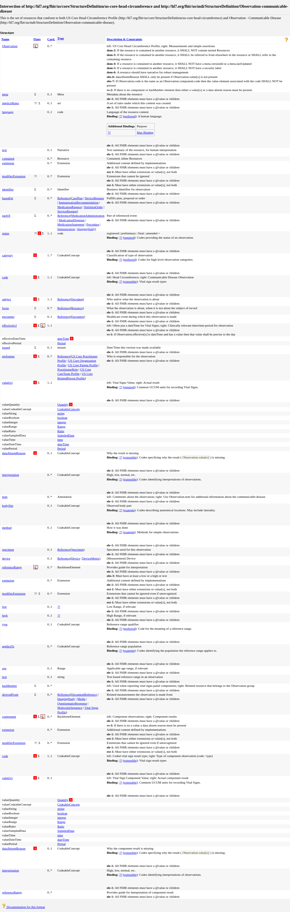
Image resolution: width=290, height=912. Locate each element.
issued (6, 347)
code (5, 277)
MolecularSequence (69, 707)
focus (5, 308)
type (4, 624)
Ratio (60, 431)
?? (120, 116)
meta (5, 94)
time (60, 439)
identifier (7, 189)
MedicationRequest (69, 207)
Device (75, 558)
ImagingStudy (86, 229)
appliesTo (8, 646)
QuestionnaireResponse (72, 703)
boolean (62, 417)
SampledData (65, 435)
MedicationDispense (71, 220)
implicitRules (10, 103)
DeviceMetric (90, 558)
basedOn (7, 198)
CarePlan (76, 198)
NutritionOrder (93, 207)
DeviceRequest (94, 198)
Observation (9, 46)
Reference (63, 198)
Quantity (63, 404)
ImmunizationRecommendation (78, 202)
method (6, 527)
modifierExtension (13, 176)
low (4, 606)
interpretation (10, 474)
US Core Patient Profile (83, 365)
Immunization (66, 229)
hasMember (9, 685)
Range (61, 426)
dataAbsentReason (13, 453)
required (129, 237)
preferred (129, 116)
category (7, 255)
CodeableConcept (68, 409)
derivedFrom (10, 694)
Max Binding (145, 132)
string (61, 413)
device (6, 558)
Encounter (77, 316)
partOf (6, 215)
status (5, 233)
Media (81, 698)
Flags (37, 39)
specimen (8, 549)
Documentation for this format (23, 907)
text (4, 150)
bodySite (7, 505)
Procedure (92, 224)
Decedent (77, 299)
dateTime (63, 338)
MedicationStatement (70, 224)
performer (8, 356)
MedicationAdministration (87, 215)
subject (6, 299)
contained (8, 158)
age (4, 668)
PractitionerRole (67, 369)
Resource (77, 308)
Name (5, 39)
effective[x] (9, 325)
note (4, 496)
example (129, 510)
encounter (8, 316)
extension (8, 163)
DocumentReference (84, 694)
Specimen (77, 549)
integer (61, 422)
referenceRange (12, 567)
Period (61, 343)
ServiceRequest (67, 211)
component (9, 716)
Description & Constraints (124, 39)
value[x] (7, 382)
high (5, 615)
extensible (130, 281)
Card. (51, 39)
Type (60, 38)
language (7, 112)
